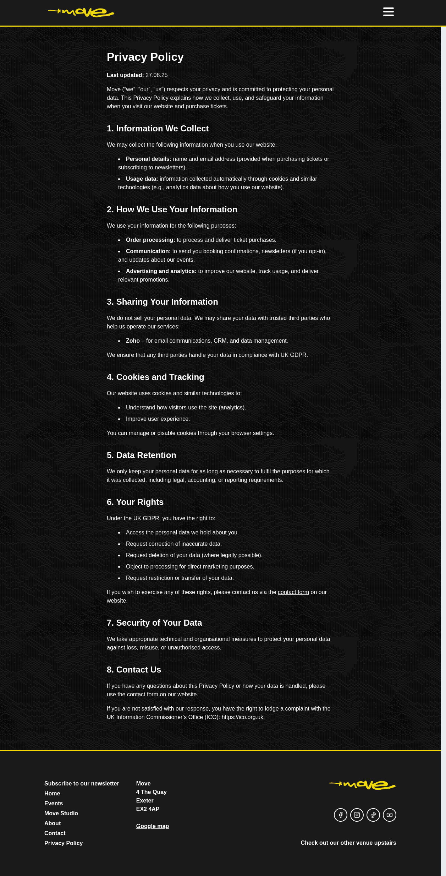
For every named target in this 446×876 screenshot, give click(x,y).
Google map (152, 826)
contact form (293, 592)
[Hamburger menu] (388, 13)
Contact (55, 833)
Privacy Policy (63, 843)
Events (53, 803)
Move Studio (61, 813)
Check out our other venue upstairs (348, 843)
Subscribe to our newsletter (81, 783)
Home (52, 793)
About (52, 823)
